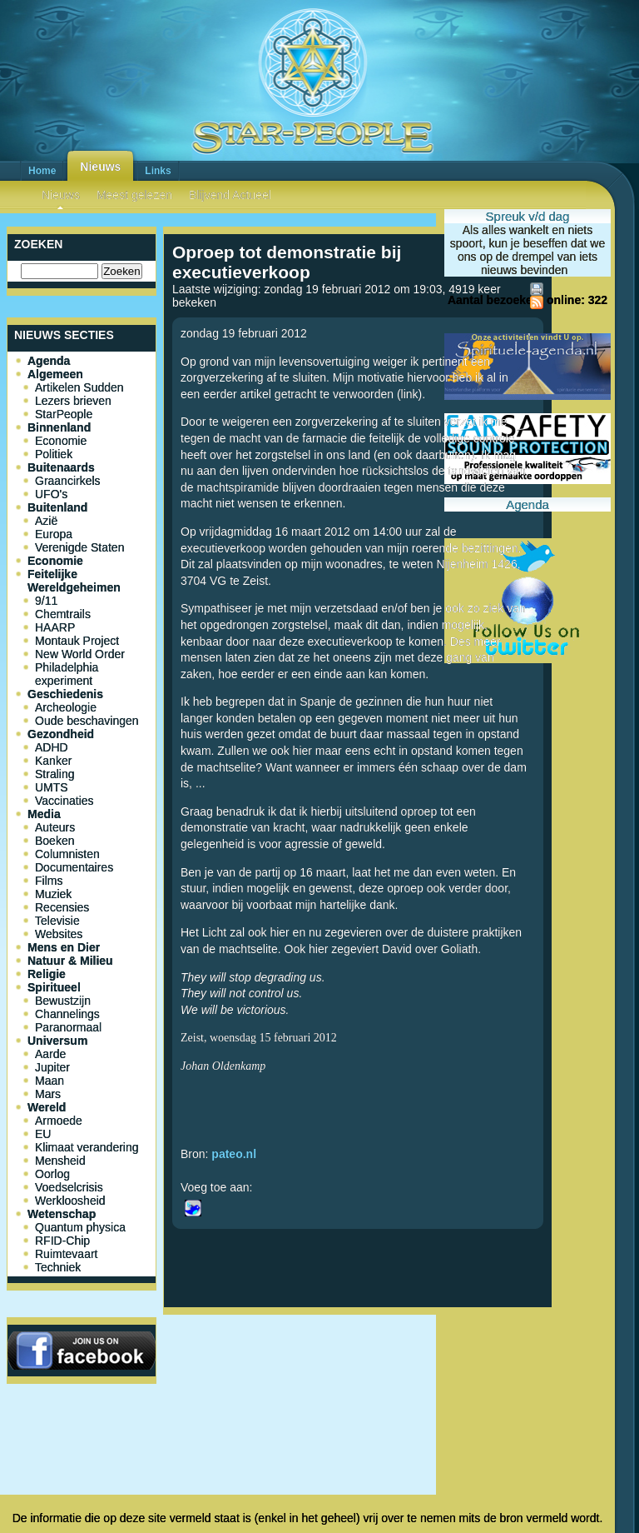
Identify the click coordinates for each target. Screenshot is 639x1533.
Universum (57, 1040)
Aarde (50, 1054)
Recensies (62, 907)
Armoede (58, 1120)
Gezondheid (60, 734)
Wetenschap (61, 1214)
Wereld (46, 1107)
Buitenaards (61, 467)
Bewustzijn (63, 1000)
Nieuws (100, 166)
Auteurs (55, 827)
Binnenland (59, 427)
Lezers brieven (73, 400)
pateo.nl (233, 1154)
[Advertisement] (357, 1376)
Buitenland (57, 507)
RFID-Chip (62, 1240)
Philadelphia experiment (66, 674)
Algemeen (55, 374)
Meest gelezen (134, 195)
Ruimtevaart (66, 1254)
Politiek (53, 454)
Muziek (53, 894)
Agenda (48, 360)
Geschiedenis (65, 694)
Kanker (53, 760)
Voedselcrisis (69, 1187)
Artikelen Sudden (79, 387)
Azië (46, 520)
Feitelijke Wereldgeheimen (74, 580)
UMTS (51, 787)
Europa (53, 534)
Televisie (57, 920)
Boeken (54, 840)
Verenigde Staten (79, 547)
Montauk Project (77, 640)
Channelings (67, 1014)
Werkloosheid (70, 1200)
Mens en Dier (63, 947)
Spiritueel (54, 987)
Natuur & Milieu (70, 960)
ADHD (51, 747)
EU (43, 1134)
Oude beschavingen (87, 720)
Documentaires (74, 867)
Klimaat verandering (87, 1147)
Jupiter (52, 1067)
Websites (58, 934)
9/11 (46, 600)
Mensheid (60, 1160)
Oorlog (52, 1174)
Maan (49, 1080)
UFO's (51, 494)
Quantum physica (80, 1227)
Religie (46, 974)
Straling (54, 774)
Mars (48, 1094)
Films (48, 880)
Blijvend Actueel (230, 195)
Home (42, 171)
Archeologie (66, 707)
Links (158, 171)
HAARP (55, 627)
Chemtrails (63, 614)
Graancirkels (68, 480)
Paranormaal (68, 1027)
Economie (61, 440)
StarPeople (63, 414)
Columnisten (67, 854)
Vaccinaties (64, 800)
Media (44, 814)
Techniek (58, 1267)
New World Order (80, 654)
